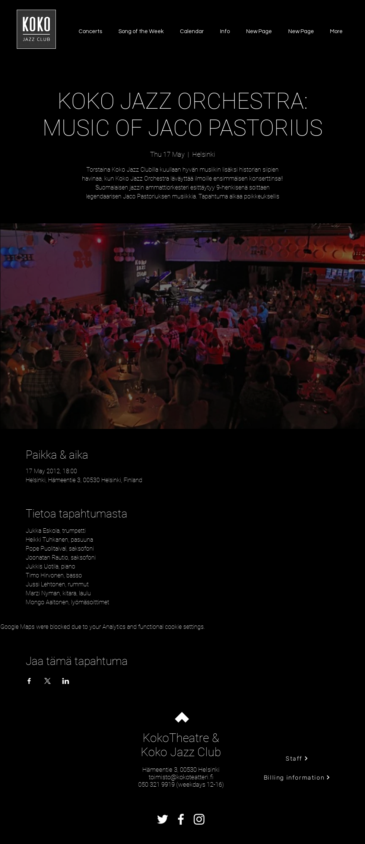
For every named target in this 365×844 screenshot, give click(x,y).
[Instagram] (199, 819)
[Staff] (297, 758)
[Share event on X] (47, 681)
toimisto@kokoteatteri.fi (181, 777)
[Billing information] (297, 777)
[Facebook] (181, 819)
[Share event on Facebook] (29, 681)
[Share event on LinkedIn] (65, 681)
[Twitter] (162, 819)
